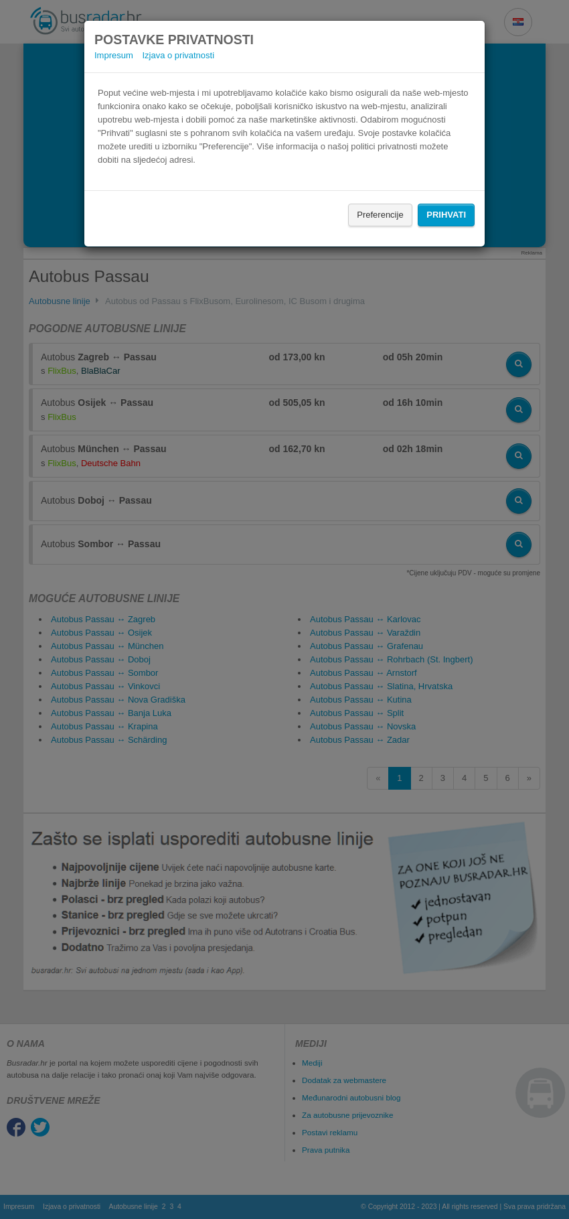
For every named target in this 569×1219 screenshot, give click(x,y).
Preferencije (380, 215)
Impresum (113, 55)
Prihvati (446, 215)
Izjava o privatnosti (178, 55)
